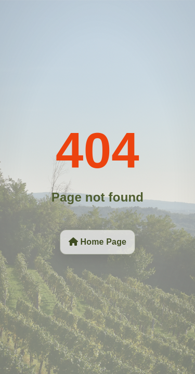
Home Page (97, 241)
